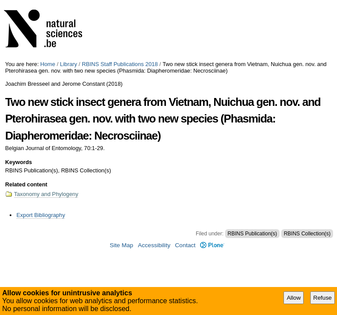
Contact (185, 245)
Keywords (18, 162)
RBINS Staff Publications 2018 (120, 64)
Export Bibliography (40, 215)
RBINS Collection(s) (307, 234)
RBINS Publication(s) (252, 234)
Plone (212, 245)
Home (47, 64)
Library (68, 64)
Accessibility (154, 245)
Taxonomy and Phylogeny (46, 194)
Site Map (121, 245)
